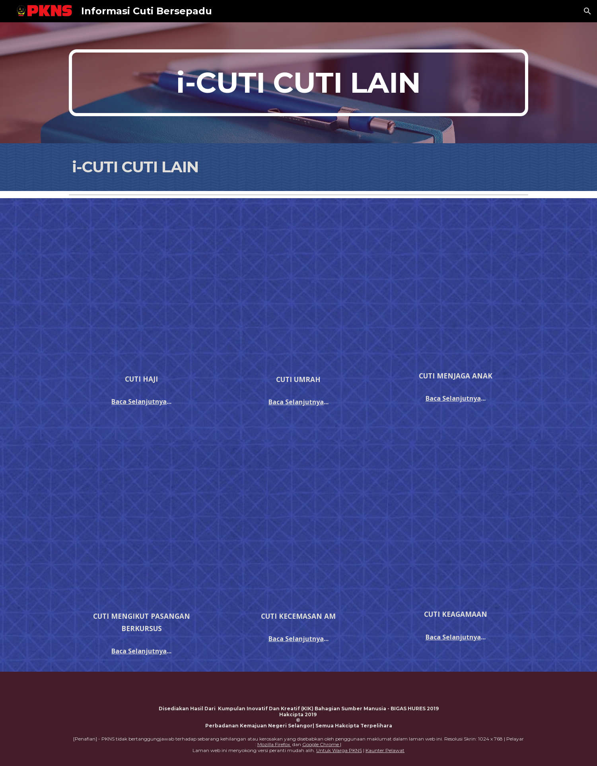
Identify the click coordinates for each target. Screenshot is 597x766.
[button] (587, 11)
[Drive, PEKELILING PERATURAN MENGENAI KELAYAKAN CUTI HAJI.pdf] (141, 287)
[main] (298, 82)
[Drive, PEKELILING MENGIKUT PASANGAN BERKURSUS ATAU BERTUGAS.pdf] (141, 526)
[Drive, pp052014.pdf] (455, 286)
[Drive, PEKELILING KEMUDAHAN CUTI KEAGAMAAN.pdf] (455, 525)
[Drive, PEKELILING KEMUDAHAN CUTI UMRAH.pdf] (298, 288)
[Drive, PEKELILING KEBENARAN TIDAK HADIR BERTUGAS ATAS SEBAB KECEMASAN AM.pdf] (298, 526)
